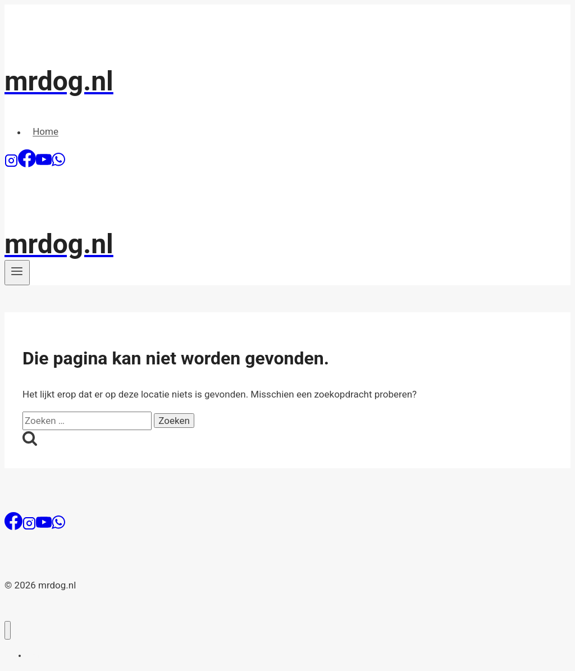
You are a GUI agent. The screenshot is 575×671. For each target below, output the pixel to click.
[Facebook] (27, 164)
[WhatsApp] (58, 164)
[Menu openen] (17, 272)
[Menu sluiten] (7, 630)
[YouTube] (44, 164)
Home (45, 132)
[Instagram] (11, 164)
